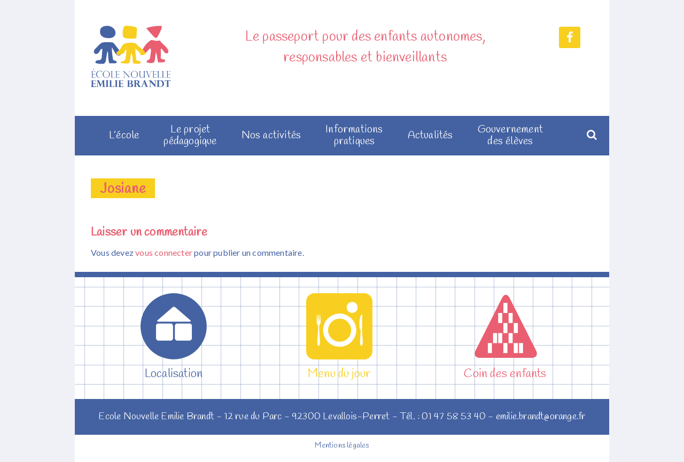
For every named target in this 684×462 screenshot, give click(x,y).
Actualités (430, 136)
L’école (124, 136)
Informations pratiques (354, 135)
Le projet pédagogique (190, 135)
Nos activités (271, 136)
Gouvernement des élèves (510, 135)
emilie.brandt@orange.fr (541, 416)
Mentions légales (342, 446)
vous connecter (163, 252)
